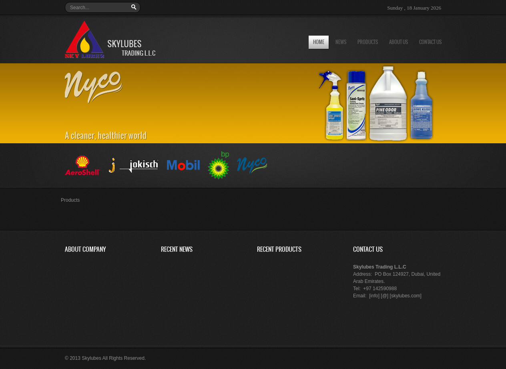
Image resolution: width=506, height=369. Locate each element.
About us (398, 42)
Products (367, 42)
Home (318, 42)
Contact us (430, 42)
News (340, 42)
